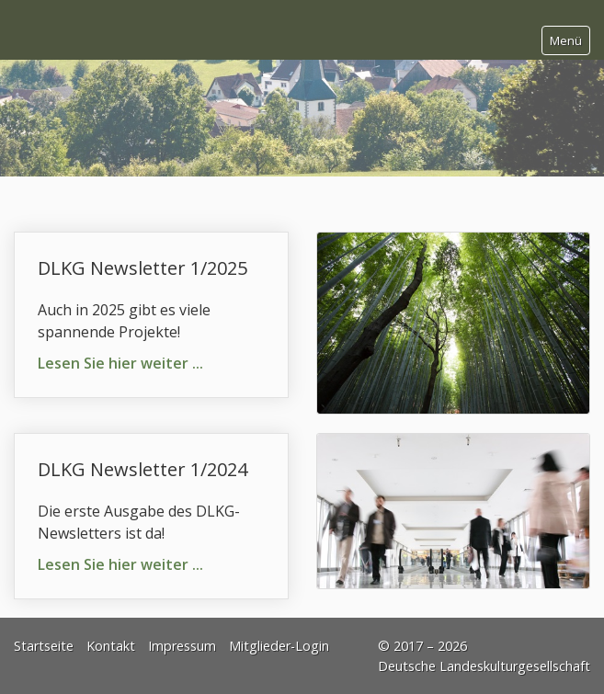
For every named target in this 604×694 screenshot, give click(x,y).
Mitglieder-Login (279, 645)
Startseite (44, 645)
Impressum (182, 645)
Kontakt (110, 645)
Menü (566, 40)
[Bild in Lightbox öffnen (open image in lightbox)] (453, 323)
